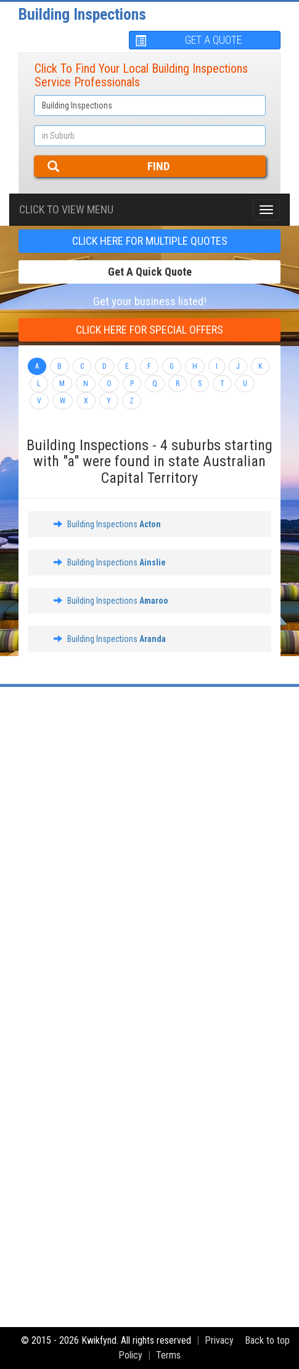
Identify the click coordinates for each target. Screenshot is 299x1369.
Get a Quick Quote (150, 271)
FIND (108, 166)
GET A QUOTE (188, 39)
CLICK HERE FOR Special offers (149, 329)
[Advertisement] (149, 848)
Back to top (267, 1340)
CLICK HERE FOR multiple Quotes (149, 240)
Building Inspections (82, 14)
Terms (168, 1355)
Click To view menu (66, 209)
